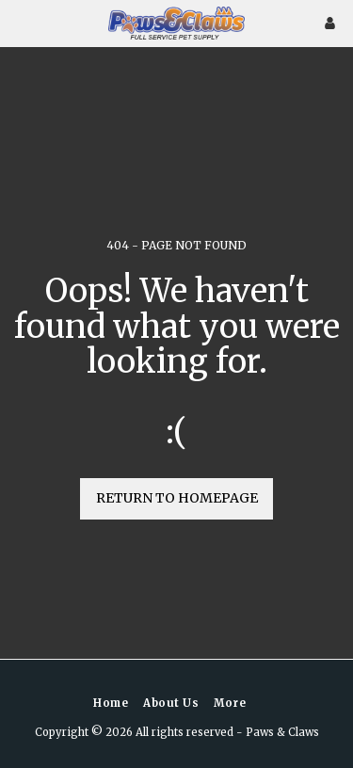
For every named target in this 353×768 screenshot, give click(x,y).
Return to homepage (177, 497)
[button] (21, 22)
